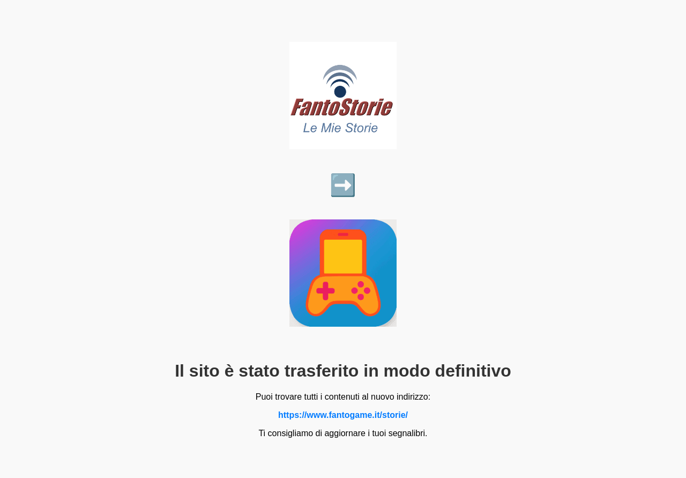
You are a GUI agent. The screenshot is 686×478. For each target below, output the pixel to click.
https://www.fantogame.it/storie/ (343, 415)
